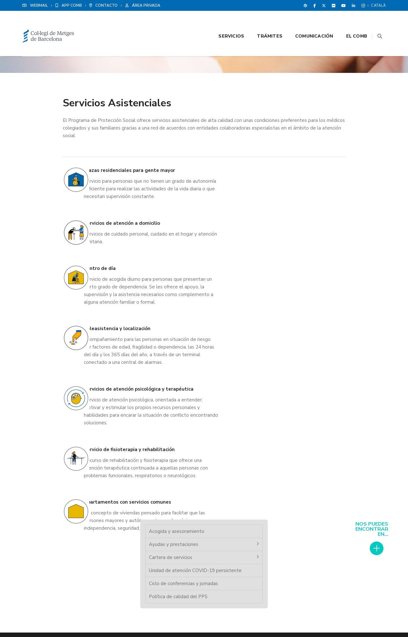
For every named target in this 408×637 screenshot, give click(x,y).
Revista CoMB (230, 488)
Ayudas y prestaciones (329, 84)
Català (378, 5)
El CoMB (348, 23)
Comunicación (306, 23)
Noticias (225, 480)
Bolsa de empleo (140, 491)
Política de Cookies (366, 617)
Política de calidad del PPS (333, 144)
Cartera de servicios (326, 98)
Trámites (261, 23)
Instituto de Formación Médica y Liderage (162, 506)
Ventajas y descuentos (238, 495)
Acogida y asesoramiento (332, 71)
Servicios (223, 23)
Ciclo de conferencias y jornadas (339, 131)
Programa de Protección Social (152, 514)
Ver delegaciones (330, 509)
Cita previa (134, 475)
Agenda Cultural (233, 518)
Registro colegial (140, 483)
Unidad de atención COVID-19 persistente (337, 115)
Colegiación (136, 498)
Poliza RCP (228, 472)
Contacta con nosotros (239, 510)
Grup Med (227, 503)
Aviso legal (334, 617)
